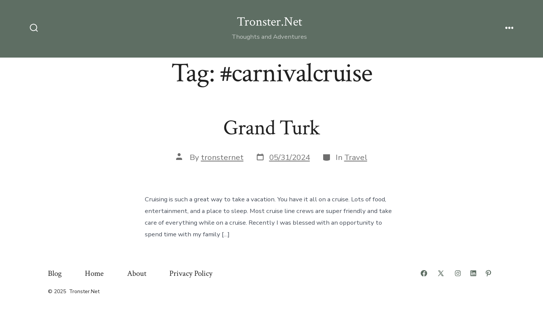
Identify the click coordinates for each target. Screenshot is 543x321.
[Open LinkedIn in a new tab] (473, 273)
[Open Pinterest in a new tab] (488, 273)
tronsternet (222, 157)
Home (94, 273)
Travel (355, 157)
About (136, 273)
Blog (55, 273)
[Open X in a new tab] (440, 273)
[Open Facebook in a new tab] (424, 273)
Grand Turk (271, 128)
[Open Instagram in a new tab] (458, 273)
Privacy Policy (190, 273)
